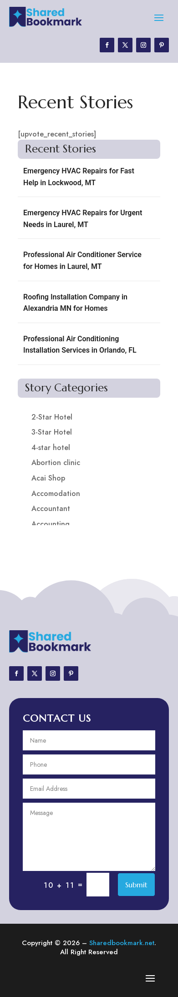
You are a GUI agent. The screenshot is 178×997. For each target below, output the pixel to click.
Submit (136, 884)
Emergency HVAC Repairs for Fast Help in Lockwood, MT (78, 177)
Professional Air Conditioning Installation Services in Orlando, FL (80, 344)
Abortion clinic (55, 462)
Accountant (50, 508)
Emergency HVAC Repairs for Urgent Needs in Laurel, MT (82, 218)
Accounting (50, 524)
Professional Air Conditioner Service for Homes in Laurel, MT (82, 260)
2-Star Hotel (51, 417)
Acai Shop (48, 478)
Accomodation (55, 493)
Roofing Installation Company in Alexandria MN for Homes (75, 303)
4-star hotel (50, 447)
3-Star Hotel (51, 432)
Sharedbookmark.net (121, 943)
